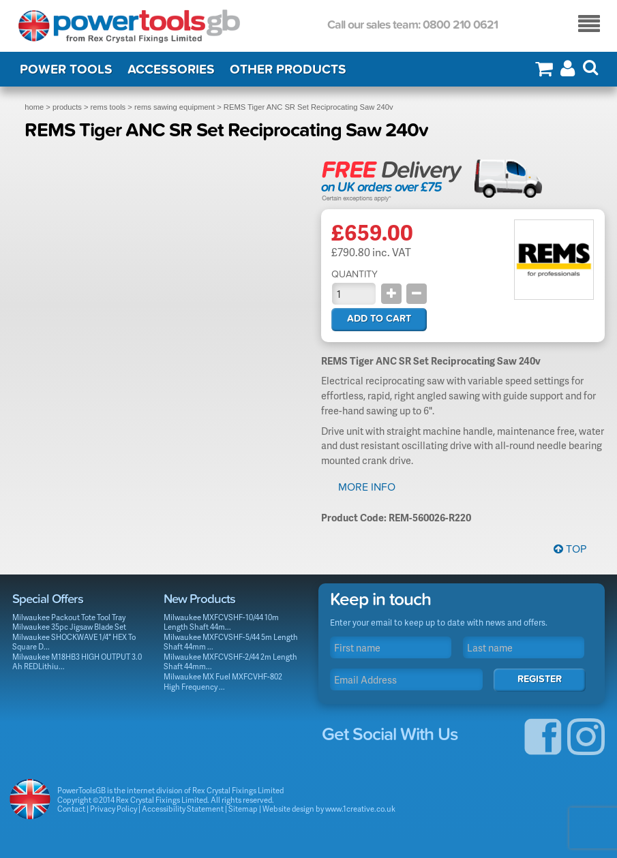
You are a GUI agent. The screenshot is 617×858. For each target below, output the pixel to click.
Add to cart (379, 318)
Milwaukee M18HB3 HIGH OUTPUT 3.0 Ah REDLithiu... (77, 662)
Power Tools (66, 69)
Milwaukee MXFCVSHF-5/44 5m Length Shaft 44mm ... (231, 642)
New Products (199, 599)
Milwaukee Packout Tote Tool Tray (68, 617)
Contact (71, 808)
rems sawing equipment (174, 107)
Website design (288, 808)
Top (570, 549)
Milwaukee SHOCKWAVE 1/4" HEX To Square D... (74, 642)
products (67, 107)
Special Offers (47, 599)
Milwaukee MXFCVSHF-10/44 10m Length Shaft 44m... (221, 622)
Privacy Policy (113, 808)
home (34, 107)
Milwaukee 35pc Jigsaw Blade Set (69, 627)
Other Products (288, 69)
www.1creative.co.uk (360, 808)
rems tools (108, 107)
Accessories (171, 69)
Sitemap (243, 808)
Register (539, 679)
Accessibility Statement (183, 808)
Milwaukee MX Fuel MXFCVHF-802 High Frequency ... (223, 681)
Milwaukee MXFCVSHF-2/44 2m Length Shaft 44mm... (230, 662)
